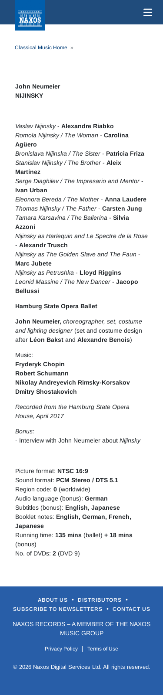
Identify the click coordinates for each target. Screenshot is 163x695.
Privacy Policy (61, 649)
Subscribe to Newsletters (58, 609)
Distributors (100, 600)
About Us (54, 600)
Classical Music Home (41, 47)
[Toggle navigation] (146, 12)
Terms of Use (102, 649)
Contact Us (131, 609)
